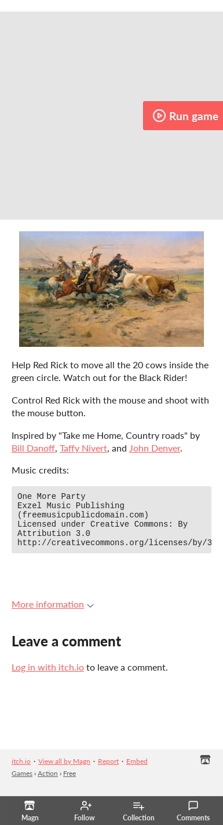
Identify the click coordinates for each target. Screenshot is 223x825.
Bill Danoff (33, 447)
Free (69, 783)
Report (108, 771)
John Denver (154, 447)
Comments (193, 811)
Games (22, 783)
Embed (137, 771)
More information (53, 614)
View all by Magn (64, 771)
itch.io (21, 771)
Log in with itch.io (48, 677)
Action (48, 783)
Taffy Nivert (83, 447)
